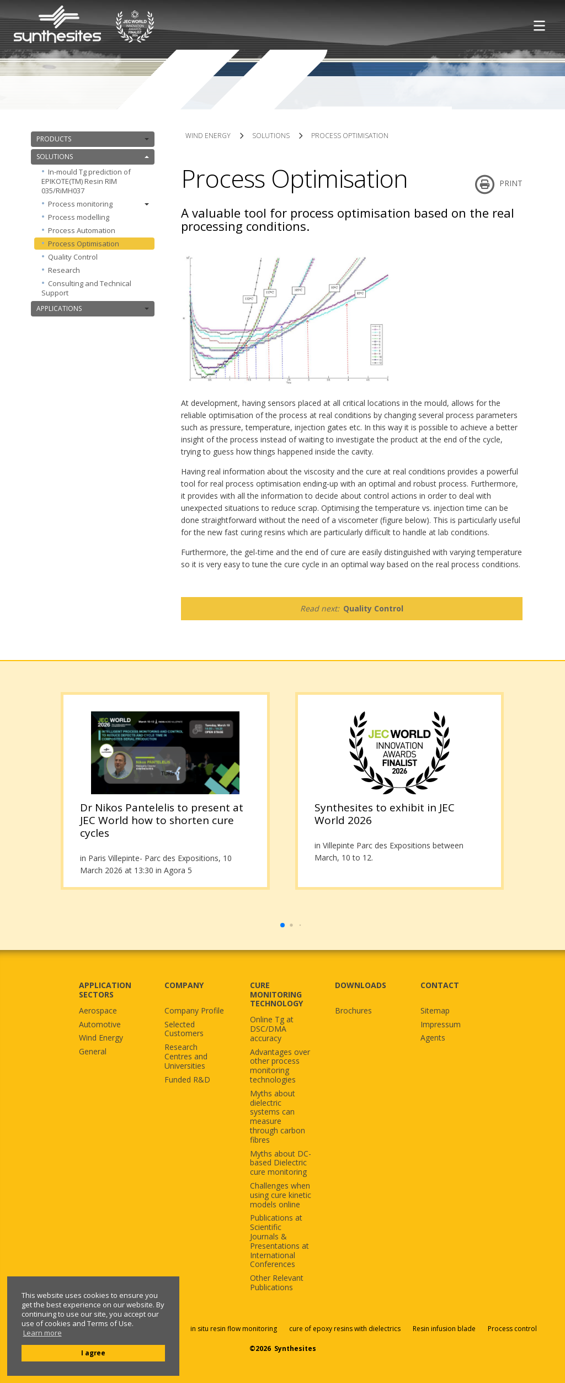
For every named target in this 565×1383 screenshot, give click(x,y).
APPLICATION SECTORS (105, 990)
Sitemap (435, 1011)
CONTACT (439, 985)
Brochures (353, 1011)
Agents (432, 1038)
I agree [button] (93, 1352)
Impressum (440, 1025)
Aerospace (98, 1011)
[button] (282, 925)
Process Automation (81, 230)
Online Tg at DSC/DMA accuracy (272, 1029)
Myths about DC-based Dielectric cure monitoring (280, 1163)
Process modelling (78, 217)
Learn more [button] (42, 1333)
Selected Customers (184, 1029)
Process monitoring (98, 204)
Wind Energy (101, 1038)
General (92, 1052)
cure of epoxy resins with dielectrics (345, 1328)
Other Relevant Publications (276, 1283)
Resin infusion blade (444, 1328)
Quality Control (73, 257)
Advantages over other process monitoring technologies (280, 1066)
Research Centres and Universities (185, 1056)
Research (64, 270)
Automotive (100, 1025)
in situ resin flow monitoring (233, 1328)
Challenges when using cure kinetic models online (280, 1195)
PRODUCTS (92, 139)
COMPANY (184, 985)
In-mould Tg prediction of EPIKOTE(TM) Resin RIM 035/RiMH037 (86, 181)
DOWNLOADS (360, 985)
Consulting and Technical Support (86, 288)
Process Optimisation (83, 244)
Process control (512, 1328)
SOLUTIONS (92, 156)
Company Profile (194, 1011)
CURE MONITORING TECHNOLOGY (276, 994)
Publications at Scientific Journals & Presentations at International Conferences (279, 1241)
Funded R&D (187, 1080)
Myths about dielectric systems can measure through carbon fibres (277, 1117)
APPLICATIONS (92, 308)
